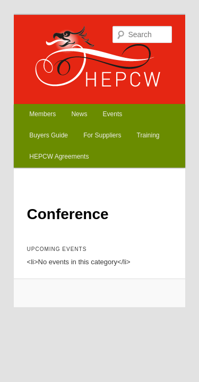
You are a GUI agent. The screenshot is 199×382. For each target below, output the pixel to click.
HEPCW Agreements (139, 120)
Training (82, 120)
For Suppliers (36, 120)
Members (31, 99)
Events (101, 99)
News (67, 99)
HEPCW (39, 46)
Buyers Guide (145, 99)
